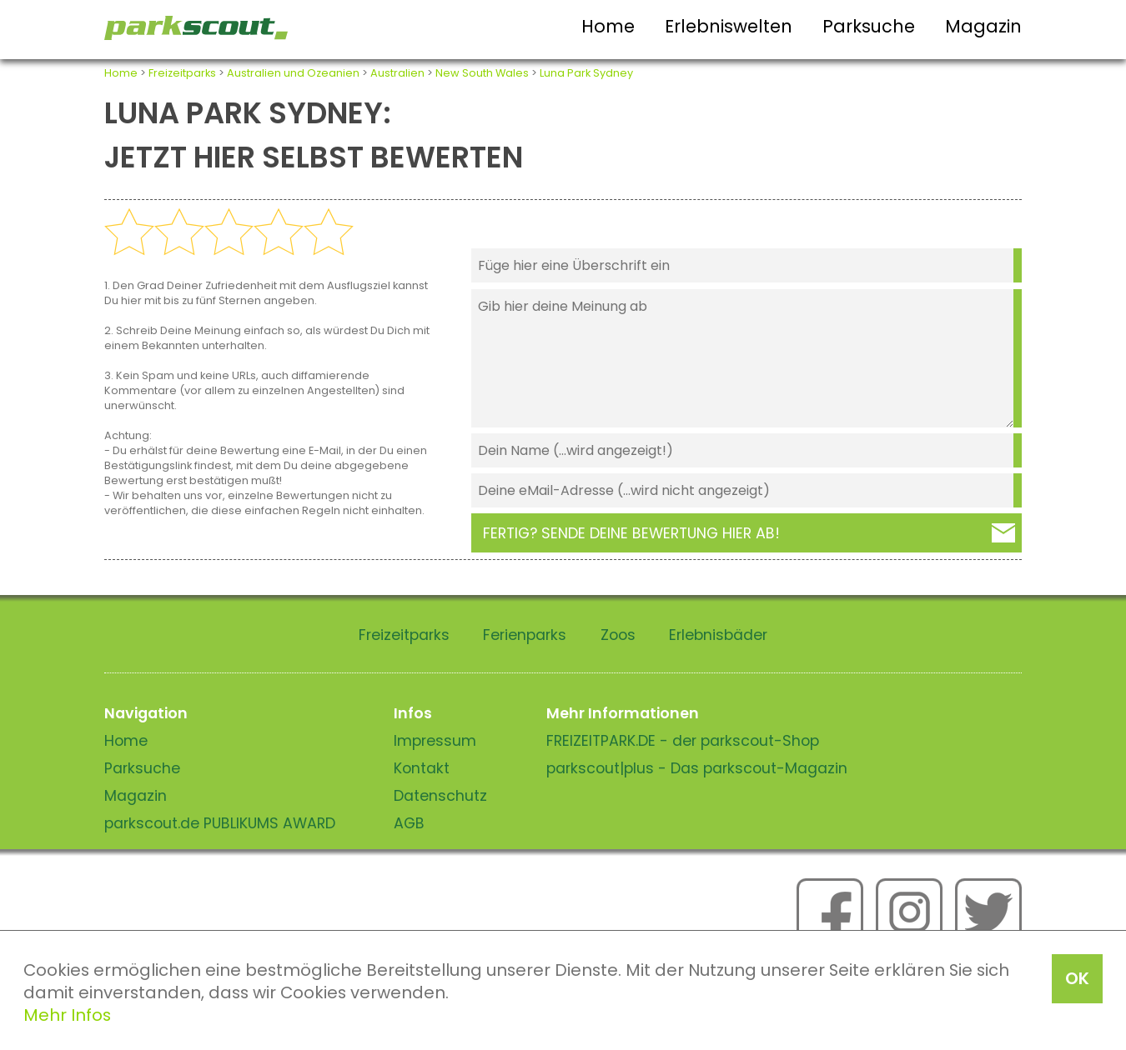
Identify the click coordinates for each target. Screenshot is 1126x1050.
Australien (397, 73)
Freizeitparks (182, 73)
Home (608, 26)
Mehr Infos (67, 1015)
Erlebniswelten (728, 26)
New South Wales (482, 73)
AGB (409, 823)
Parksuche (868, 26)
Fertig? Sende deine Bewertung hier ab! (631, 533)
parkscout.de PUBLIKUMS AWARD (219, 823)
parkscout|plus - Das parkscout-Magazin (696, 768)
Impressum (435, 741)
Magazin (983, 26)
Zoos (618, 635)
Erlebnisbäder (718, 635)
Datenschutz (440, 796)
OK (1077, 978)
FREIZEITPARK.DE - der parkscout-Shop (682, 741)
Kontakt (422, 768)
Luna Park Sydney (586, 73)
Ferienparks (524, 635)
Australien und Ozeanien (293, 73)
